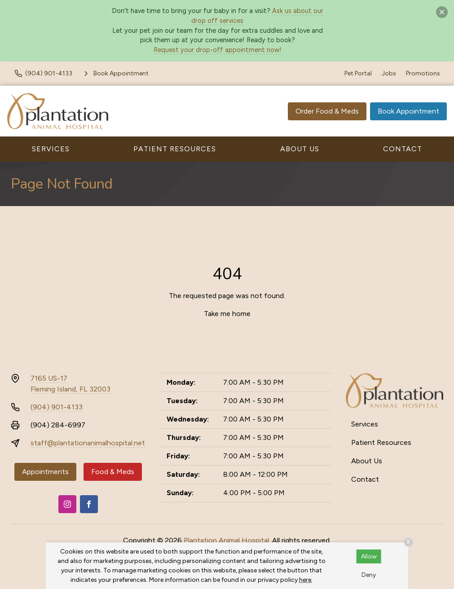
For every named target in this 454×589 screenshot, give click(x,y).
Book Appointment (408, 111)
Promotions (423, 73)
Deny (368, 575)
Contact (402, 149)
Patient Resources (174, 149)
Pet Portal (358, 73)
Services (51, 149)
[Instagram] (67, 504)
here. (306, 580)
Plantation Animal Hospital (226, 540)
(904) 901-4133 (57, 407)
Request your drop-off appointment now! (218, 50)
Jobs (389, 73)
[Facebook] (89, 504)
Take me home (227, 313)
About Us (299, 149)
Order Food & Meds (327, 111)
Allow (369, 556)
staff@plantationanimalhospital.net (88, 443)
